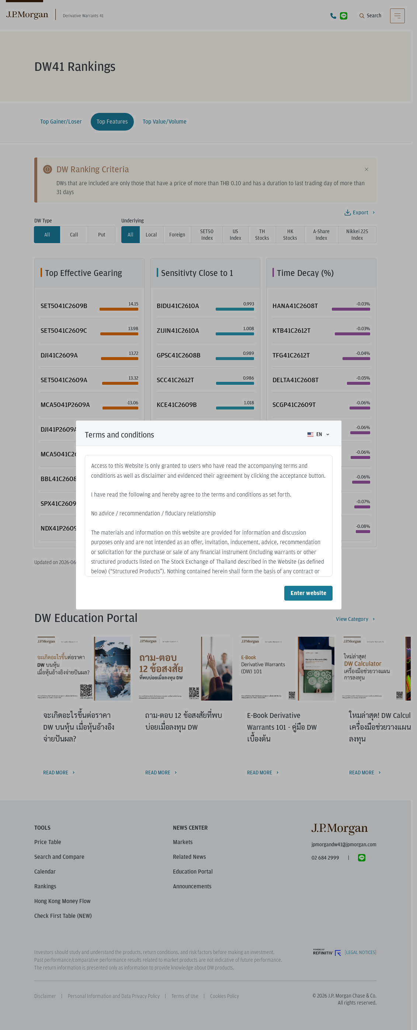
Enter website (308, 593)
